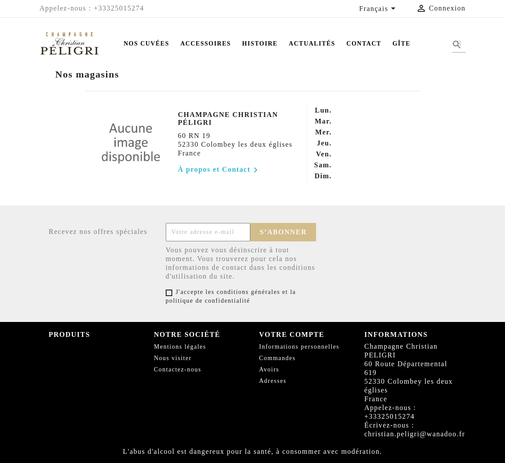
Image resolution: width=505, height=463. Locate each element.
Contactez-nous (177, 369)
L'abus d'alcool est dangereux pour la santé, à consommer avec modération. (252, 451)
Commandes (277, 358)
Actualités (312, 43)
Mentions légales (180, 346)
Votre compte (291, 334)
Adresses (273, 381)
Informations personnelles (299, 346)
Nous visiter (173, 358)
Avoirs (269, 369)
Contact (363, 43)
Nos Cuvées (146, 43)
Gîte (401, 43)
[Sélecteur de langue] (378, 9)
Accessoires (206, 43)
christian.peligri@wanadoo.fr (414, 434)
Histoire (259, 43)
